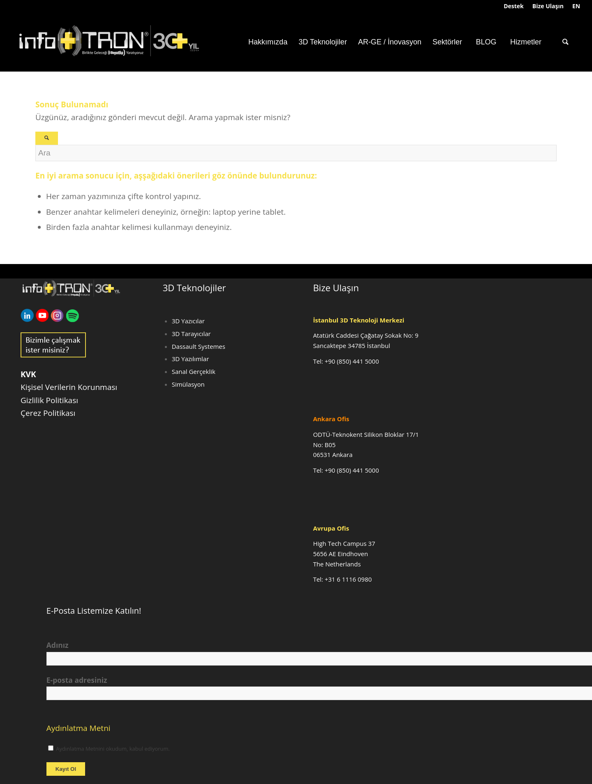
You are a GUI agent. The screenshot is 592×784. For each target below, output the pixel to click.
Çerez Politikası (48, 413)
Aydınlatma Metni (78, 728)
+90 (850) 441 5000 (352, 361)
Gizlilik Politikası (49, 400)
